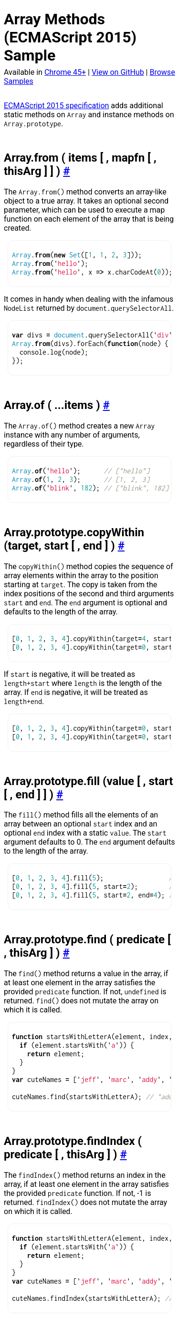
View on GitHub (118, 72)
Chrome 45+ (65, 72)
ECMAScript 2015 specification (56, 105)
